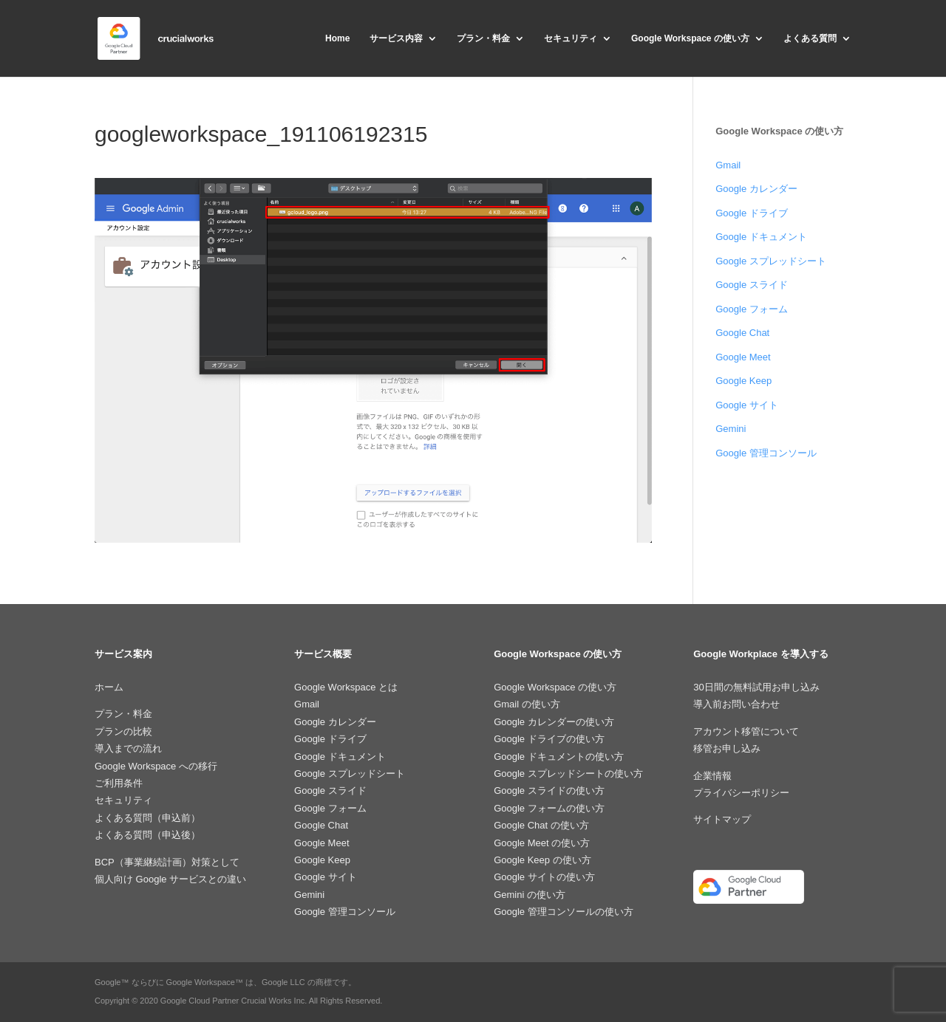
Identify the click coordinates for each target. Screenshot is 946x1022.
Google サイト (746, 405)
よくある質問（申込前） (147, 817)
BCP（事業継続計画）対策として (167, 862)
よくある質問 (810, 38)
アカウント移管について (746, 731)
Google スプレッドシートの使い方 (568, 773)
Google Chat (742, 332)
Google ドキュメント (761, 236)
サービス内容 (396, 38)
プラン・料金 (483, 38)
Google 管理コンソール (766, 453)
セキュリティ (570, 38)
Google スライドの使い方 (549, 790)
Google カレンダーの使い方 (554, 721)
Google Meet (742, 357)
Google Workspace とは (346, 687)
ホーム (109, 687)
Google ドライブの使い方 (549, 738)
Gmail (728, 165)
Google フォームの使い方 (549, 808)
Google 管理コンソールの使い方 (563, 911)
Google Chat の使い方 (541, 825)
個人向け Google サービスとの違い (170, 879)
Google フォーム (751, 309)
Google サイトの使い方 (544, 876)
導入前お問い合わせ (736, 704)
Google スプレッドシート (770, 261)
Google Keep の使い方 (542, 859)
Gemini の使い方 (529, 894)
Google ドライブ (751, 213)
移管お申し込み (726, 748)
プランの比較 (123, 731)
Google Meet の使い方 (542, 842)
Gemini (730, 428)
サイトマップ (722, 819)
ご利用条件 (119, 783)
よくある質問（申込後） (147, 834)
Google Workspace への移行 (156, 766)
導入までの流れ (128, 748)
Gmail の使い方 (527, 704)
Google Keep (743, 380)
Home (337, 38)
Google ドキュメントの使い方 (559, 756)
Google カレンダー (756, 188)
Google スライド (751, 284)
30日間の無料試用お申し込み (756, 687)
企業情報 (712, 775)
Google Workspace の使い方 (690, 38)
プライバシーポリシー (741, 792)
